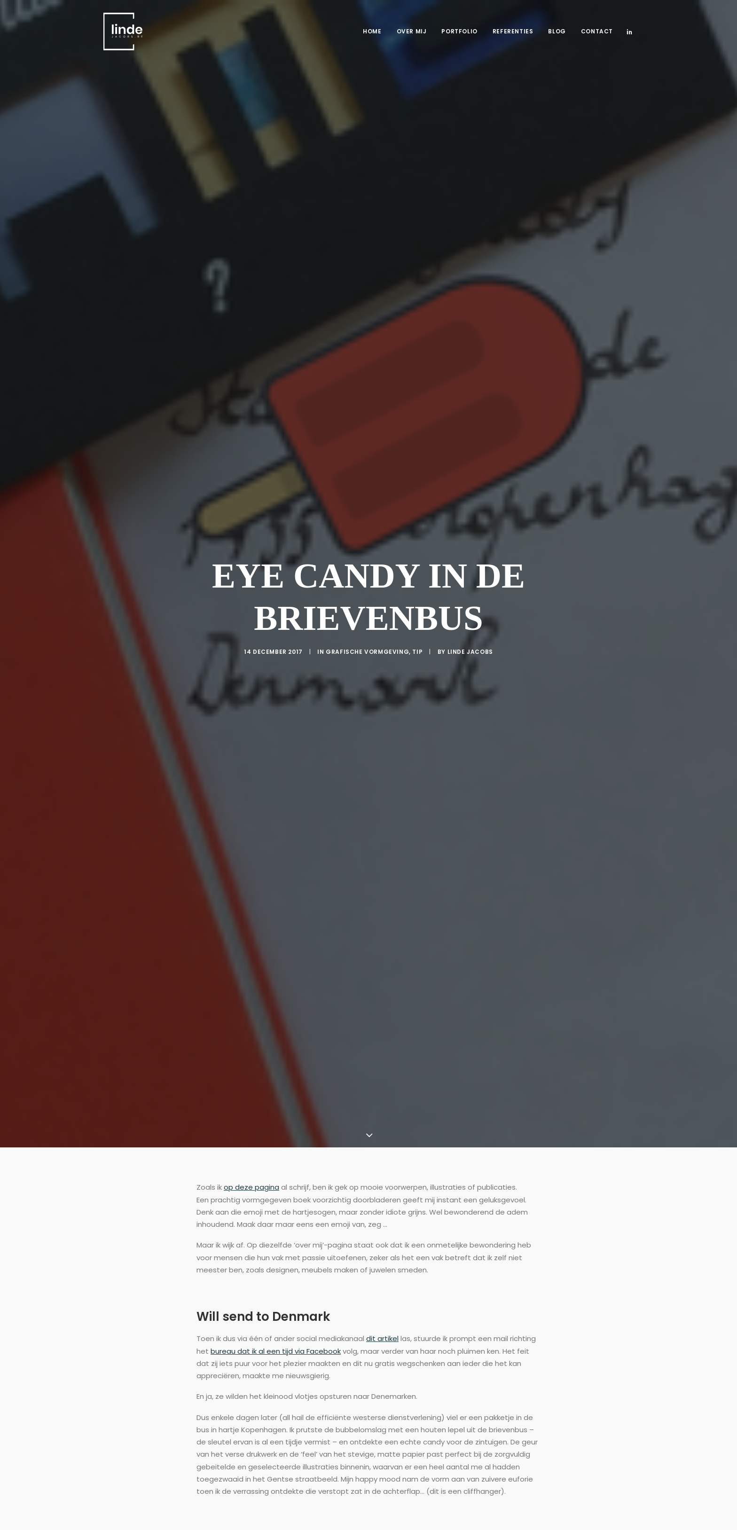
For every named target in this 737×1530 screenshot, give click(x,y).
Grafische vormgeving (367, 639)
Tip (417, 639)
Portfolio (459, 31)
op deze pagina (251, 1163)
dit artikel (382, 1314)
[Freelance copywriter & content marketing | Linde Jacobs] (122, 31)
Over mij (412, 31)
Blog (556, 31)
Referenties (513, 31)
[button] (629, 31)
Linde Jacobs (470, 639)
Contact (597, 31)
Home (372, 31)
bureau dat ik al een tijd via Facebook (276, 1326)
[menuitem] (372, 31)
